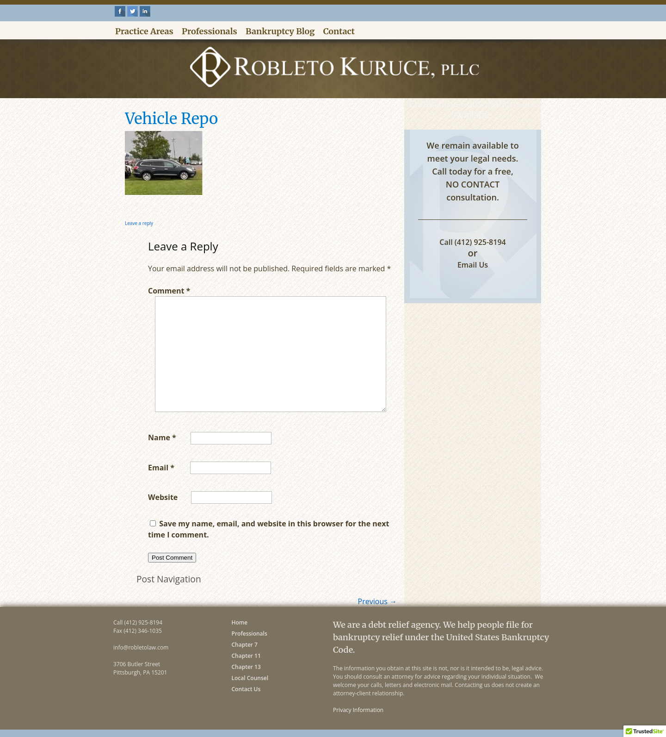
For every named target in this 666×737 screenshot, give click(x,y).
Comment (169, 291)
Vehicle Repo (171, 118)
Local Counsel (250, 678)
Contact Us (246, 689)
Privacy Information (358, 710)
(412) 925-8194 (480, 242)
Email (161, 467)
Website (163, 497)
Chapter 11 (246, 656)
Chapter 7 (245, 645)
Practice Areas (144, 31)
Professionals (209, 31)
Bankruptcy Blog (280, 31)
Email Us (472, 265)
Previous (377, 601)
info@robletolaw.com (140, 647)
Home (240, 622)
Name (162, 437)
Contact (339, 31)
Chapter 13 (246, 667)
